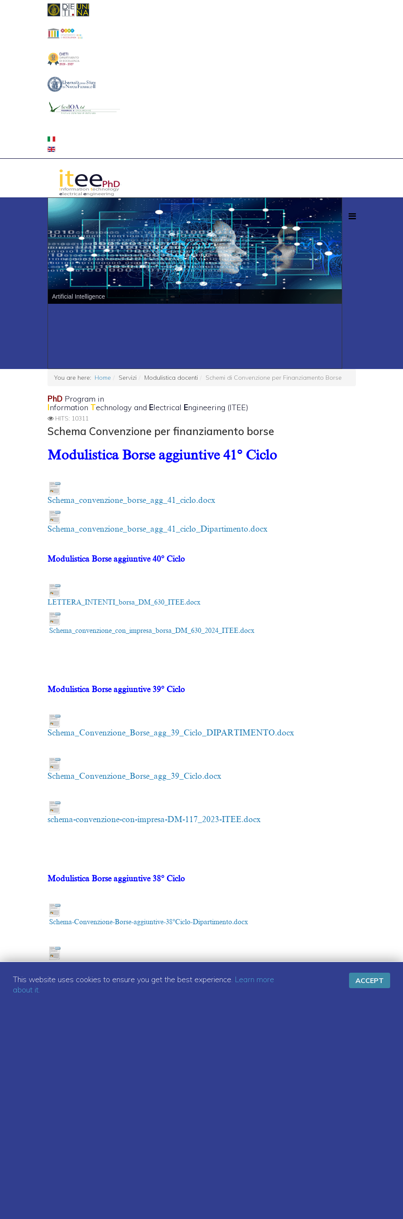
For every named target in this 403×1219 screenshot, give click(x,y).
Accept (369, 980)
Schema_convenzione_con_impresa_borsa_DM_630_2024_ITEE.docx (151, 631)
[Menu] (352, 216)
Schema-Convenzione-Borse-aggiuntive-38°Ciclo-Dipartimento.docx (148, 922)
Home (103, 377)
